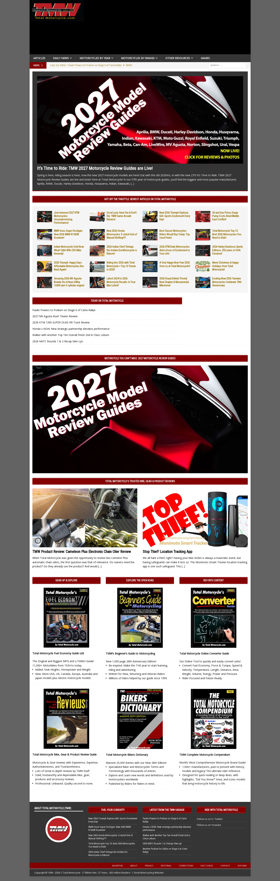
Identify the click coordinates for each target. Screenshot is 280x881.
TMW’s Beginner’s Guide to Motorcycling (130, 653)
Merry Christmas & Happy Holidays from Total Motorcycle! (225, 266)
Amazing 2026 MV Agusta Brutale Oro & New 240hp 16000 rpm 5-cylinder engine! (69, 282)
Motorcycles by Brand (138, 58)
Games (205, 58)
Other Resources (177, 58)
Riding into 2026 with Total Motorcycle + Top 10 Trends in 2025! (121, 266)
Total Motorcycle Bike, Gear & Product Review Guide (64, 754)
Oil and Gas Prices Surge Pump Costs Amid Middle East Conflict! (225, 216)
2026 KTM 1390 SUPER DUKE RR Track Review (61, 322)
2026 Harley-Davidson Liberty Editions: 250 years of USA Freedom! (227, 250)
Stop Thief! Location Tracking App (167, 551)
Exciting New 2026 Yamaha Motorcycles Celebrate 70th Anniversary (226, 282)
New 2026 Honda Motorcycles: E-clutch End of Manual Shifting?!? (122, 234)
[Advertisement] (169, 28)
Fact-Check (207, 865)
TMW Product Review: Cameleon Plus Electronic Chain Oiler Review (81, 551)
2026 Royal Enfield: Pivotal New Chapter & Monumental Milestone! (174, 282)
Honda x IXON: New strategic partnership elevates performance (71, 329)
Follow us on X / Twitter (210, 819)
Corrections (186, 865)
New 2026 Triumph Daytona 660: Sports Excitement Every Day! (174, 216)
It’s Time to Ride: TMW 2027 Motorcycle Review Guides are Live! (95, 168)
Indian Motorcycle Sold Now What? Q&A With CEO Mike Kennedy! (69, 250)
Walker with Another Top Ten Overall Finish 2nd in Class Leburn (70, 335)
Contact (225, 865)
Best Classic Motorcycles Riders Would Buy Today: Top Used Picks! (174, 234)
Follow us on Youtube (209, 825)
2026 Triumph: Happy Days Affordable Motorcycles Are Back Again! (69, 266)
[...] (132, 183)
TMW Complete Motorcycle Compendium (204, 754)
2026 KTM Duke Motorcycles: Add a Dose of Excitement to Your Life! (174, 250)
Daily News (61, 58)
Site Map (242, 865)
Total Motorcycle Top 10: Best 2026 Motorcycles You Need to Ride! (226, 234)
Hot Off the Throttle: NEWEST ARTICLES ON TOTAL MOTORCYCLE (140, 199)
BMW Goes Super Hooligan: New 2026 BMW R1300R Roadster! (68, 234)
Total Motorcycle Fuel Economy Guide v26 (58, 653)
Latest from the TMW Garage (167, 809)
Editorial (166, 865)
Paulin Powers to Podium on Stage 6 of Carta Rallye (64, 310)
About (133, 865)
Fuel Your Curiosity (113, 809)
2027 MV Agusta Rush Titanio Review (55, 316)
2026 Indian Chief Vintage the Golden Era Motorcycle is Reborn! (122, 250)
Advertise (117, 865)
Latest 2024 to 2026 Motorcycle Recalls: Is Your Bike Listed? (121, 282)
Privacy (149, 865)
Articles (39, 58)
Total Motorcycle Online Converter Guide (204, 653)
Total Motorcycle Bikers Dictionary (127, 754)
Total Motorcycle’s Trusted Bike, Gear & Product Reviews (140, 481)
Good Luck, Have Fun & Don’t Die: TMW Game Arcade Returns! (122, 216)
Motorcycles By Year (95, 58)
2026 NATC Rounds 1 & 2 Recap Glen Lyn (57, 341)
